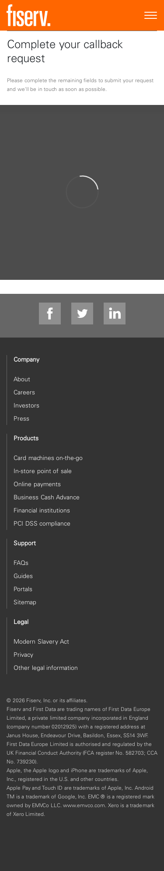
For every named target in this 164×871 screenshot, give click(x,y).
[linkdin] (114, 314)
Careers (24, 392)
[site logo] (28, 15)
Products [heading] (26, 438)
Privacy (23, 654)
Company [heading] (26, 359)
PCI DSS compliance (42, 523)
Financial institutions (42, 510)
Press (21, 418)
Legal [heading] (21, 622)
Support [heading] (25, 543)
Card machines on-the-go (48, 458)
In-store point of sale (43, 471)
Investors (26, 405)
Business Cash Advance (47, 497)
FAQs (21, 563)
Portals (23, 589)
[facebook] (50, 314)
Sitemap (25, 602)
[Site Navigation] (150, 15)
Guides (23, 576)
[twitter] (82, 314)
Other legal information (46, 668)
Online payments (37, 484)
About (22, 379)
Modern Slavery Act (41, 641)
